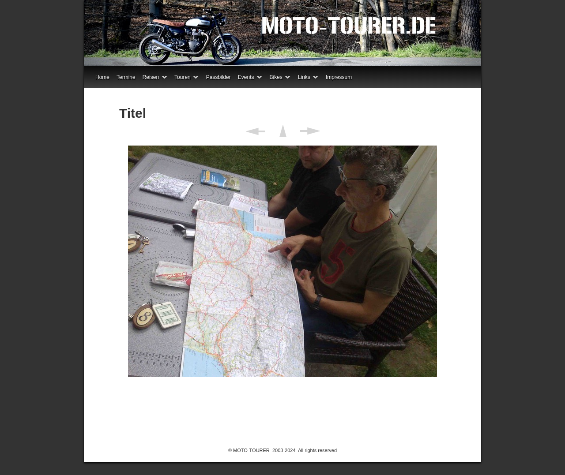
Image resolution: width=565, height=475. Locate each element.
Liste (283, 131)
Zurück (255, 131)
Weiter (310, 131)
